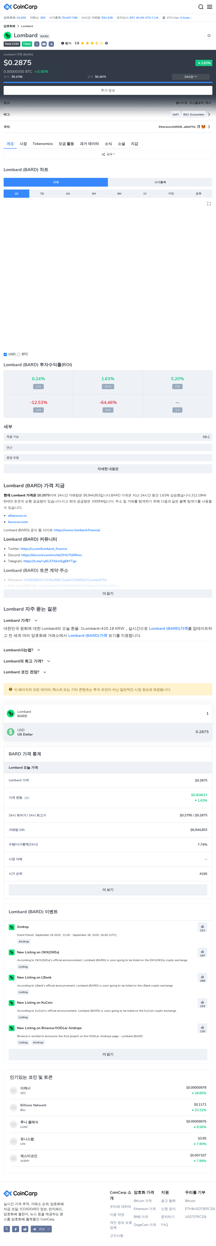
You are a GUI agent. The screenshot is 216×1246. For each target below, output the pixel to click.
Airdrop (19, 927)
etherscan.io (17, 515)
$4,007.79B (69, 18)
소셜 (121, 143)
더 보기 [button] (108, 890)
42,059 (21, 18)
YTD (171, 194)
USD (11, 354)
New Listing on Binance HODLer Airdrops (45, 1028)
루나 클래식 (29, 1122)
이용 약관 (117, 1214)
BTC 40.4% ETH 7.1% (144, 18)
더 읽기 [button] (108, 593)
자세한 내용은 (108, 469)
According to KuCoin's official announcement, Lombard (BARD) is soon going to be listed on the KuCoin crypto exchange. (97, 1011)
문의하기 (168, 1217)
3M (94, 194)
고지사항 (116, 1235)
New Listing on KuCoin (30, 1002)
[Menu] (209, 7)
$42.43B (107, 18)
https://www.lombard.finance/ (77, 530)
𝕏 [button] (37, 44)
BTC (25, 354)
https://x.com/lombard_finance (44, 549)
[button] (44, 44)
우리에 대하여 (120, 1206)
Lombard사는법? (22, 650)
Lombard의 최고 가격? (27, 661)
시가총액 (160, 182)
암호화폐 (9, 26)
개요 (10, 143)
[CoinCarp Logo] (22, 7)
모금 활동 (66, 143)
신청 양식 (168, 1209)
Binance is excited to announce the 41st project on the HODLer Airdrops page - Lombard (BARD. (80, 1036)
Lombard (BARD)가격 (168, 628)
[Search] (201, 7)
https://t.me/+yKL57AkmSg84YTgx (49, 561)
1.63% (204, 63)
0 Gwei (186, 18)
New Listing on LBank (30, 977)
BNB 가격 (141, 1217)
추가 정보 (108, 90)
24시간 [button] (191, 77)
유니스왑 (27, 1139)
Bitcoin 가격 (143, 1201)
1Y (145, 194)
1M (68, 194)
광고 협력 (168, 1201)
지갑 (134, 143)
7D (42, 194)
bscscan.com (18, 522)
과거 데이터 (89, 143)
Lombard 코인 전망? (25, 672)
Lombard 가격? (21, 620)
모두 (198, 194)
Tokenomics (43, 143)
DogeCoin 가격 (145, 1225)
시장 (23, 143)
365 (42, 18)
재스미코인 (28, 1156)
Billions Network (33, 1105)
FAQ (164, 1225)
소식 (108, 143)
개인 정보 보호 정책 (121, 1225)
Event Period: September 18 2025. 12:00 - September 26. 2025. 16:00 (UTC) (67, 935)
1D (16, 194)
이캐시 (25, 1088)
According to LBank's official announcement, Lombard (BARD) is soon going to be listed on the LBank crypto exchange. (95, 986)
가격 (56, 182)
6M (119, 194)
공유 (106, 154)
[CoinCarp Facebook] (15, 1229)
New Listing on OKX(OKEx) (34, 952)
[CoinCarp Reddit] (25, 1229)
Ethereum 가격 (145, 1209)
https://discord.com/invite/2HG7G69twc (51, 555)
